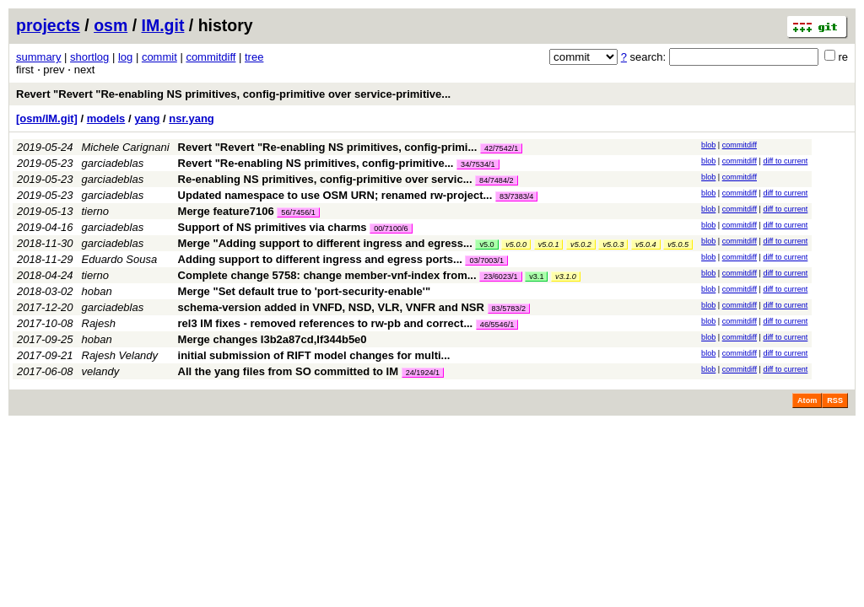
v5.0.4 (645, 244)
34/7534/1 (477, 164)
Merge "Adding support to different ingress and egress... (327, 243)
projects (48, 25)
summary (38, 57)
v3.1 (536, 276)
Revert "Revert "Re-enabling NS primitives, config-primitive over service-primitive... (233, 94)
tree (254, 57)
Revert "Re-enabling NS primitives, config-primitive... (317, 163)
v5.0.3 (613, 244)
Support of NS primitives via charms (272, 227)
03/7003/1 (486, 260)
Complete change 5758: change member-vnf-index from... (329, 275)
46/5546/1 (497, 324)
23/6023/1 (500, 276)
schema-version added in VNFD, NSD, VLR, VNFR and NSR (331, 307)
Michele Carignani (126, 147)
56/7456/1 (298, 212)
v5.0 (486, 244)
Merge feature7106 (226, 211)
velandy (101, 371)
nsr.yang (191, 118)
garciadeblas (113, 163)
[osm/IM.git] (47, 118)
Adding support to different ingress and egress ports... (322, 259)
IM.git (163, 25)
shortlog (89, 57)
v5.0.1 (548, 244)
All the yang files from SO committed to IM (288, 371)
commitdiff (210, 57)
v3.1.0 (565, 276)
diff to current (785, 161)
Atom (807, 400)
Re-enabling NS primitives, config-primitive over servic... (327, 179)
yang (146, 118)
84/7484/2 (496, 180)
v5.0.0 (515, 244)
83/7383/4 (516, 196)
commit (159, 57)
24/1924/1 (423, 372)
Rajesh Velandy (120, 355)
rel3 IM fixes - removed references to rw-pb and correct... (327, 323)
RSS (835, 400)
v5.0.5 (677, 244)
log (125, 57)
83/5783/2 (509, 308)
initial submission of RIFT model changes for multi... (314, 355)
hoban (97, 291)
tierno (96, 211)
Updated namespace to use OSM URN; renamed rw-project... (336, 195)
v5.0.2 (580, 244)
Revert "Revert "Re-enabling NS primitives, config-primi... (329, 147)
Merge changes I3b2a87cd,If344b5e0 (272, 339)
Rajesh (99, 323)
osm (110, 25)
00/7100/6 (391, 228)
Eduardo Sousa (120, 259)
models (106, 118)
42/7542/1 (501, 148)
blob (708, 145)
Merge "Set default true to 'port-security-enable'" (304, 291)
